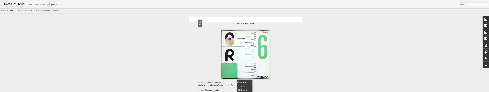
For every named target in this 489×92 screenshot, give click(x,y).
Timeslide (55, 10)
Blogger (252, 90)
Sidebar (36, 10)
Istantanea (45, 10)
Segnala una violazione (263, 90)
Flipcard (13, 10)
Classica (4, 10)
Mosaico (28, 10)
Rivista (20, 10)
